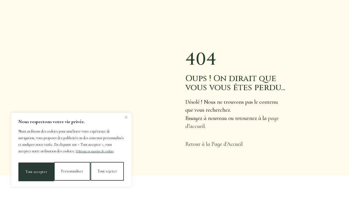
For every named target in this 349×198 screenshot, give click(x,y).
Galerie (256, 9)
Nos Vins (129, 12)
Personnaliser (36, 171)
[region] (71, 151)
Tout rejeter (71, 171)
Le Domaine (71, 12)
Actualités (102, 12)
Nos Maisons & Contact (297, 9)
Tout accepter (107, 171)
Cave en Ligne (227, 9)
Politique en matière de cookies (99, 154)
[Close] (126, 120)
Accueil (44, 12)
